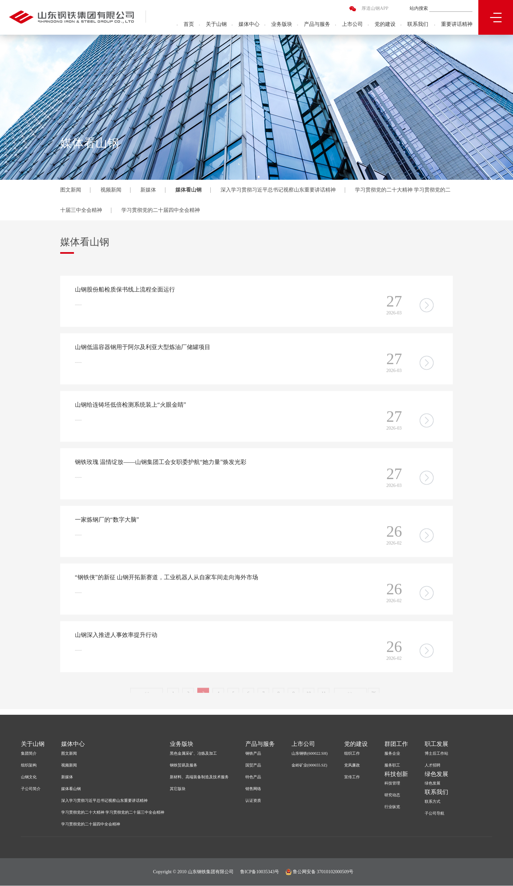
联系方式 (432, 802)
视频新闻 (110, 190)
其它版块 (178, 789)
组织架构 (29, 765)
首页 (189, 25)
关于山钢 (216, 25)
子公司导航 (434, 814)
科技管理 (392, 784)
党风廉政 (352, 765)
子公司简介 (31, 789)
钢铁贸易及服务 (183, 765)
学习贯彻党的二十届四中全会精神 (160, 210)
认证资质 (253, 801)
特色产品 (253, 777)
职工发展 (436, 744)
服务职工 (392, 765)
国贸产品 (253, 765)
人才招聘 (432, 765)
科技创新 (396, 774)
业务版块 (281, 25)
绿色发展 (436, 774)
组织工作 (352, 753)
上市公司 (352, 25)
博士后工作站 (436, 753)
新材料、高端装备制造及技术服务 (199, 777)
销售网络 (253, 789)
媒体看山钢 (188, 190)
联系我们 (417, 25)
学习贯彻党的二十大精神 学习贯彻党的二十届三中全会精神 (112, 812)
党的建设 (385, 25)
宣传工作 (352, 777)
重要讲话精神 (456, 25)
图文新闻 (70, 190)
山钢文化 (29, 777)
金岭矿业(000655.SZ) (309, 765)
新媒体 (148, 190)
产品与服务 (317, 25)
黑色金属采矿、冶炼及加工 (193, 753)
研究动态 (392, 795)
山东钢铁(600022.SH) (309, 753)
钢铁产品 (253, 753)
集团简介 (29, 753)
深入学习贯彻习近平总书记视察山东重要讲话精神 (278, 190)
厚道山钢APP (375, 9)
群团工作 (396, 744)
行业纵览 (392, 807)
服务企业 (392, 753)
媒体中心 (249, 25)
